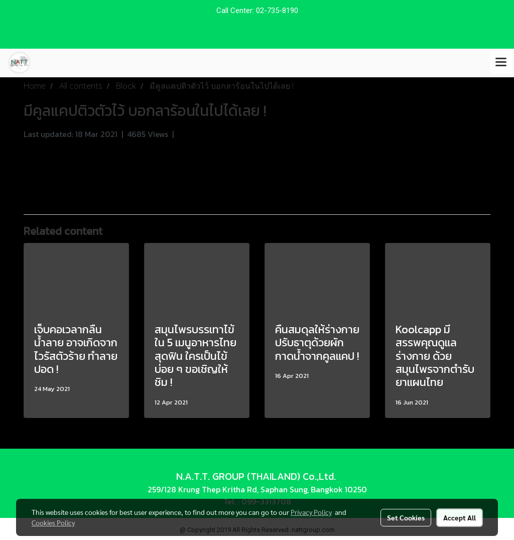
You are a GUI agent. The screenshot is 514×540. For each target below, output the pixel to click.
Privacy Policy (311, 511)
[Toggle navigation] (501, 63)
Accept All (459, 517)
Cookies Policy (53, 522)
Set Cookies (406, 517)
